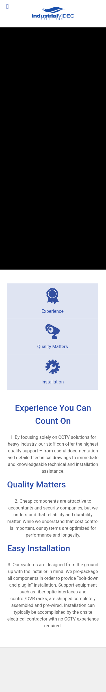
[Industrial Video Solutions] (53, 13)
